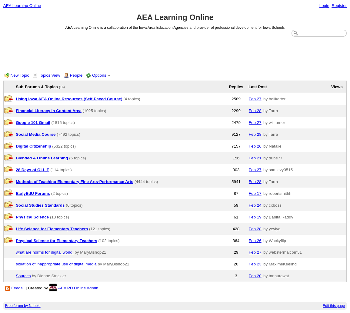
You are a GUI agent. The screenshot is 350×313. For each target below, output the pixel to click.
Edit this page (334, 306)
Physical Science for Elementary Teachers (56, 240)
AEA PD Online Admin (78, 288)
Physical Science (32, 217)
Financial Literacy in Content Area (49, 110)
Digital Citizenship (33, 146)
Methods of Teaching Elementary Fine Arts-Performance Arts (74, 181)
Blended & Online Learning (42, 158)
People (76, 75)
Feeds (16, 288)
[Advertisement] (175, 53)
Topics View (49, 75)
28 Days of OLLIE (32, 170)
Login (324, 5)
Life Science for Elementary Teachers (52, 229)
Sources (23, 276)
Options (99, 75)
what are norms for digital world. (44, 252)
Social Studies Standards (40, 205)
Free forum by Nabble (23, 306)
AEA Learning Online (22, 5)
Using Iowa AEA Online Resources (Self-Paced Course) (69, 99)
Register (339, 5)
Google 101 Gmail (33, 122)
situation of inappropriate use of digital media (56, 264)
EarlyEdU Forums (33, 193)
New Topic (20, 75)
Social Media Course (35, 134)
